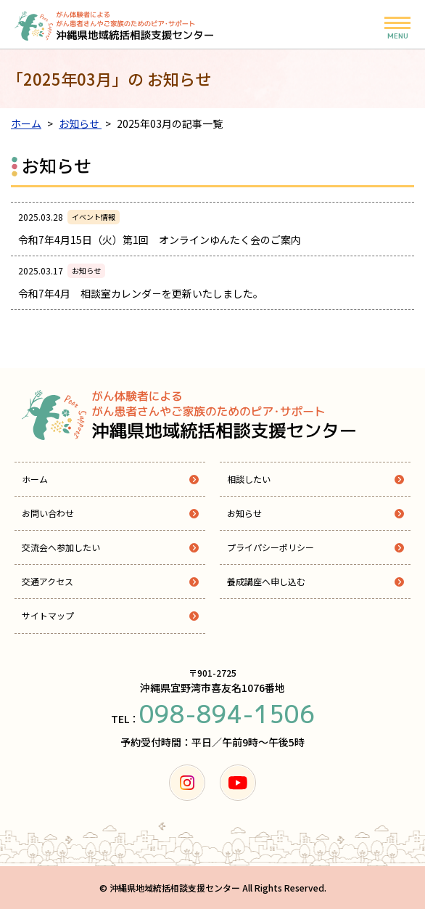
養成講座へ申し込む (266, 581)
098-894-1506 (227, 714)
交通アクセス (47, 581)
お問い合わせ (48, 513)
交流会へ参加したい (61, 547)
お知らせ (244, 513)
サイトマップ (48, 615)
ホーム (35, 479)
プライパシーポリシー (270, 547)
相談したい (249, 479)
